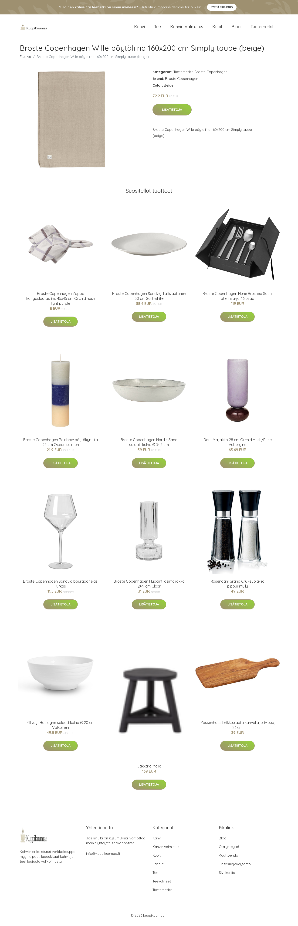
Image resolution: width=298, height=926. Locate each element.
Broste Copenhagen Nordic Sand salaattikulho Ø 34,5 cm (149, 444)
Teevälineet (161, 884)
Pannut (157, 866)
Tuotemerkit (262, 27)
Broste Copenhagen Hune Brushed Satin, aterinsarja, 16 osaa (237, 298)
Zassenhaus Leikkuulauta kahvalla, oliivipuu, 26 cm (237, 727)
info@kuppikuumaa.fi (103, 856)
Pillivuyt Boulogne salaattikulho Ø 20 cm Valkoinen (61, 727)
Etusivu (25, 59)
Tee (157, 27)
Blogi (236, 27)
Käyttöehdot (229, 858)
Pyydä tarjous (222, 7)
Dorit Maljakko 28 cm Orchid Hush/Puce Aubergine (237, 444)
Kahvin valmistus (186, 27)
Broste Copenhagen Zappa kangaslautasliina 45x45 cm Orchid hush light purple (60, 301)
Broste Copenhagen (210, 74)
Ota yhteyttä (229, 849)
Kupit (217, 27)
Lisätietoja (172, 112)
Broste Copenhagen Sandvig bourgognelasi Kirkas (60, 586)
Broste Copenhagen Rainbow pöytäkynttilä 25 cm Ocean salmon (60, 444)
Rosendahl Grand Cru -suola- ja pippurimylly (237, 586)
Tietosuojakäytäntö (235, 866)
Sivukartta (227, 875)
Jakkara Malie (149, 768)
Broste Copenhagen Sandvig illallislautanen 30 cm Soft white (149, 298)
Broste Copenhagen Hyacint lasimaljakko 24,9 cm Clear (149, 586)
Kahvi (139, 27)
